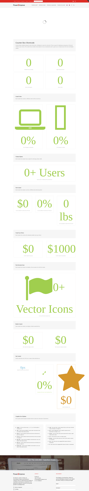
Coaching (16, 489)
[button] (73, 5)
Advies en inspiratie (18, 487)
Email (57, 483)
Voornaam (58, 487)
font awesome (54, 436)
